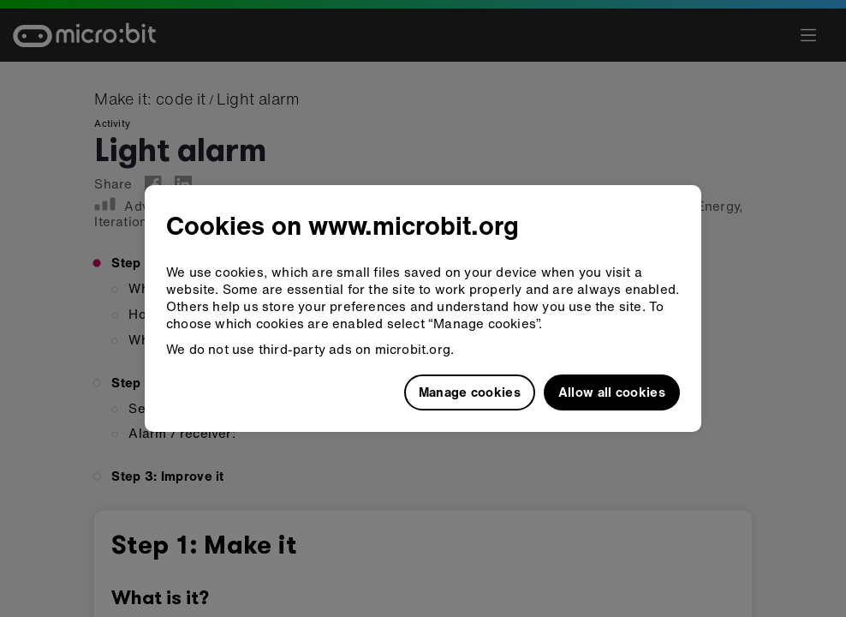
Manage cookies (470, 391)
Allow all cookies (611, 391)
